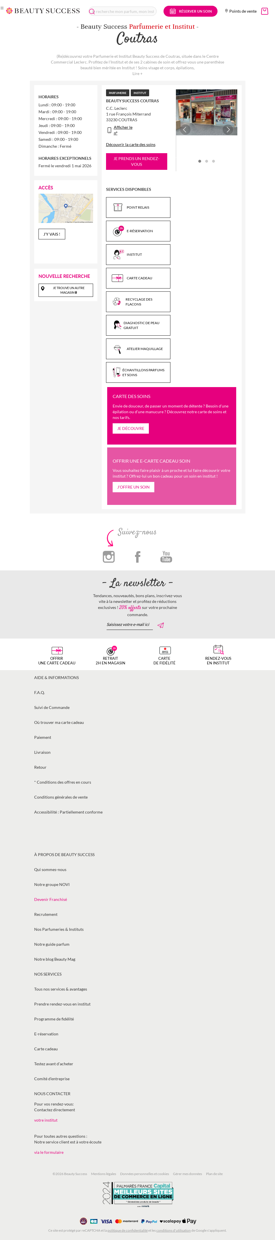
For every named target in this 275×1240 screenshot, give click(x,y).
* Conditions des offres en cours (62, 782)
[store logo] (43, 11)
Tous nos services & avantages (60, 989)
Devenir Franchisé (50, 899)
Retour (40, 767)
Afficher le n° (123, 130)
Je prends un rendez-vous (136, 161)
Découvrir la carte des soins (130, 144)
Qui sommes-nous (50, 869)
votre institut (45, 1120)
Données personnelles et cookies (144, 1174)
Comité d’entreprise (52, 1078)
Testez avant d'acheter (53, 1063)
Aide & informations (56, 677)
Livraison (42, 752)
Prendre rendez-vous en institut (62, 1003)
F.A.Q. (39, 692)
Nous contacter (52, 1093)
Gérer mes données (187, 1174)
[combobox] (123, 11)
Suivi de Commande (52, 707)
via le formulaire (49, 1152)
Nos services (47, 974)
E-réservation (46, 1033)
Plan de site (214, 1174)
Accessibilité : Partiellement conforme (68, 812)
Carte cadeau (46, 1048)
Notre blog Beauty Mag (54, 959)
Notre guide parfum (52, 944)
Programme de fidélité (54, 1018)
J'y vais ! (51, 234)
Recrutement (45, 914)
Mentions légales (103, 1174)
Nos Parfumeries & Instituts (59, 929)
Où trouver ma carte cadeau (59, 722)
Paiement (42, 737)
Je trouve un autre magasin (68, 290)
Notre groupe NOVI (52, 884)
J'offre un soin (133, 487)
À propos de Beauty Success (64, 854)
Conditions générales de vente (61, 797)
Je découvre (130, 428)
